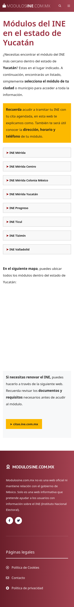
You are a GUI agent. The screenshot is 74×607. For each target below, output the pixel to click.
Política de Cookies (25, 567)
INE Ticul (15, 222)
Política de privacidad (27, 588)
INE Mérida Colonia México (28, 180)
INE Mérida (17, 153)
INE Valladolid (19, 249)
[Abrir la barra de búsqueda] (59, 6)
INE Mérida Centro (22, 166)
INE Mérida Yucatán (23, 194)
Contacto (18, 578)
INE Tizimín (17, 235)
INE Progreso (18, 208)
